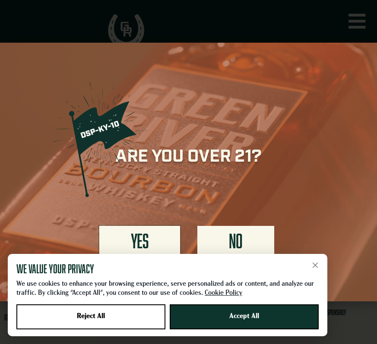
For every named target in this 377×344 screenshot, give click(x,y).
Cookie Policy (223, 293)
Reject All (91, 316)
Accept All (244, 316)
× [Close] (315, 265)
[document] (188, 172)
